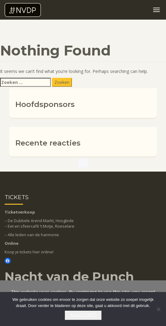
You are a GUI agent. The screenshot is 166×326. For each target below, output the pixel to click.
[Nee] (158, 309)
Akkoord (83, 315)
